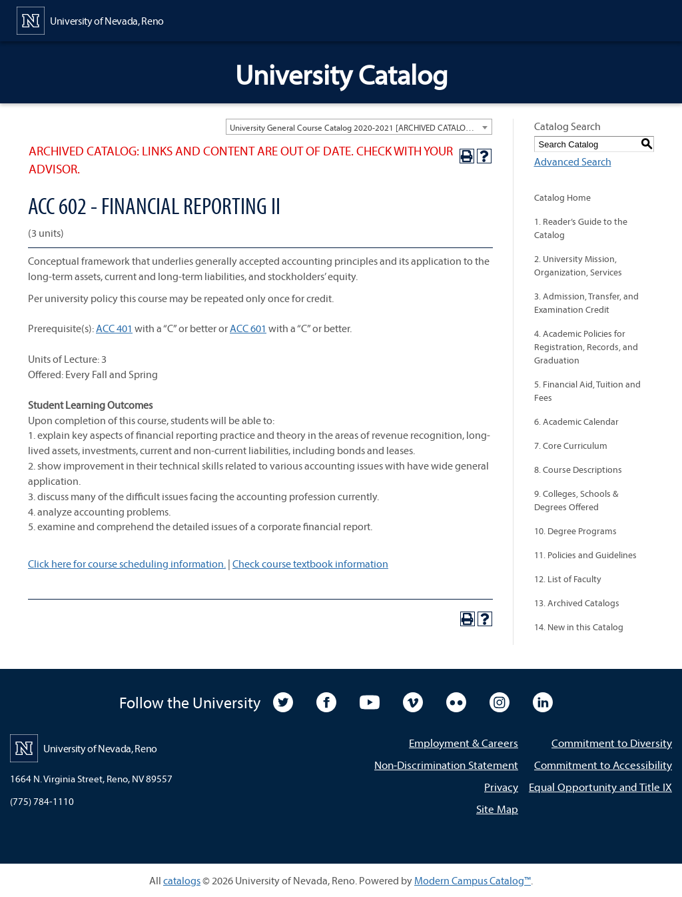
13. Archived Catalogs (576, 603)
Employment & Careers (463, 743)
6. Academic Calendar (576, 421)
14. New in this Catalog (578, 627)
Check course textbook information (310, 563)
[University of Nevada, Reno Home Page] (90, 19)
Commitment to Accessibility (603, 765)
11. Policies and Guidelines (585, 555)
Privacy (501, 787)
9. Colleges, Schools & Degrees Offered (576, 500)
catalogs (181, 880)
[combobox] (359, 127)
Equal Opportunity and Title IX (600, 787)
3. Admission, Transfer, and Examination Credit (586, 302)
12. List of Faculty (567, 579)
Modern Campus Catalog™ (472, 880)
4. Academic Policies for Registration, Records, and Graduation (586, 346)
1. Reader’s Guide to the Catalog (580, 228)
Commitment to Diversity (611, 743)
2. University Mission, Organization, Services (578, 265)
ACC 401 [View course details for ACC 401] (114, 328)
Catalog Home (562, 197)
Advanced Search (572, 161)
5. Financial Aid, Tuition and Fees (587, 390)
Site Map (497, 809)
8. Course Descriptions (578, 470)
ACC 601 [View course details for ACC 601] (248, 328)
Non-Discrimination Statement (446, 765)
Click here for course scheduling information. (127, 563)
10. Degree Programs (575, 531)
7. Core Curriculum (570, 445)
